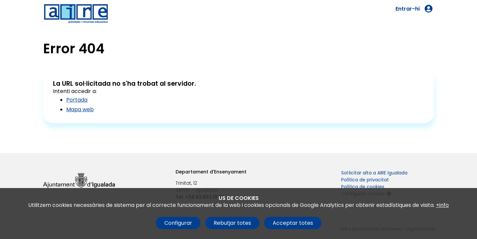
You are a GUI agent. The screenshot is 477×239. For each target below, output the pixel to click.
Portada (76, 100)
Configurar (178, 223)
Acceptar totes (293, 223)
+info (442, 205)
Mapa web (80, 109)
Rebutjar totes (232, 223)
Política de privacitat (365, 179)
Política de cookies (362, 186)
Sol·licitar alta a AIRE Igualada (374, 172)
